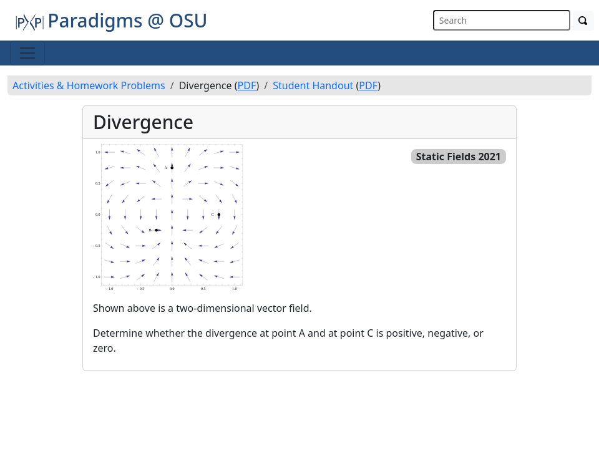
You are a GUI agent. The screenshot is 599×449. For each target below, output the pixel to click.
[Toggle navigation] (27, 53)
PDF (247, 85)
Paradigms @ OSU (111, 20)
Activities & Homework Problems (88, 85)
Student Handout (313, 85)
